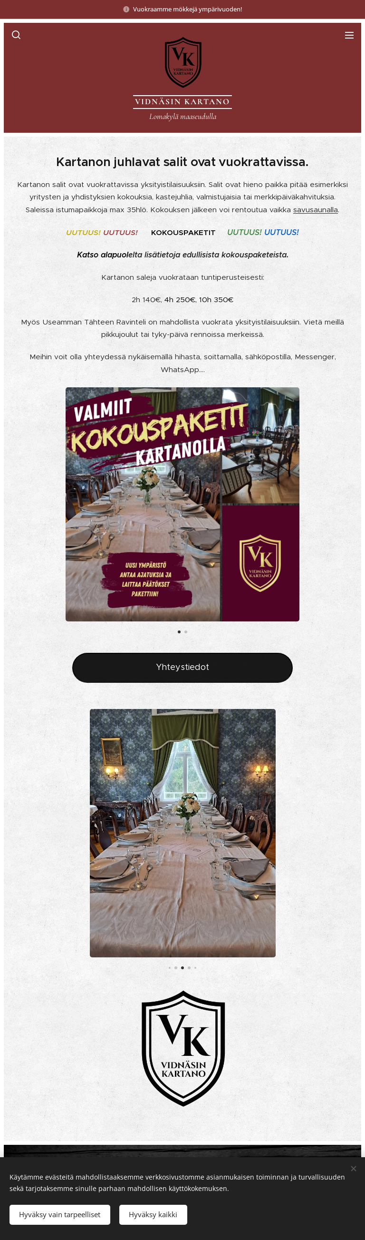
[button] (15, 35)
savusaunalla (315, 209)
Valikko (349, 35)
